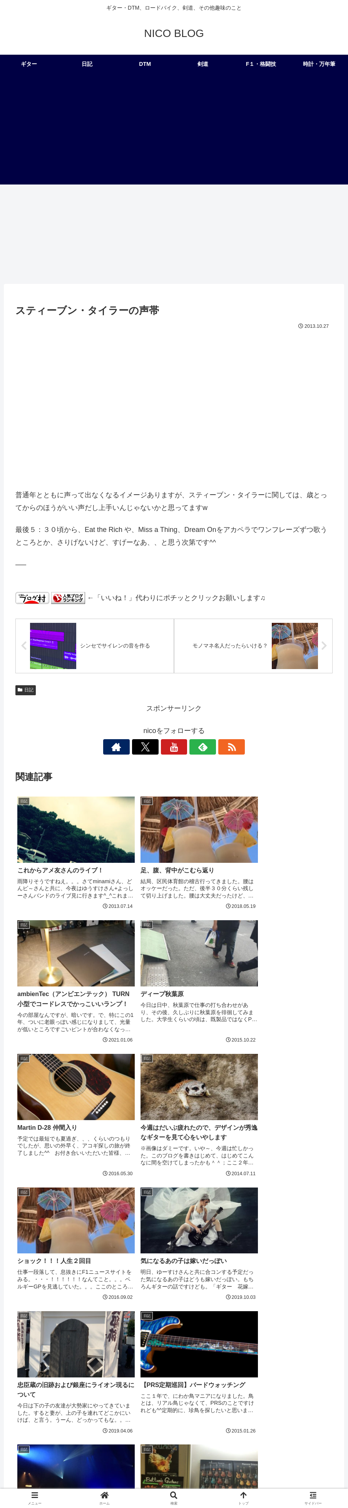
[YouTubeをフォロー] (174, 747)
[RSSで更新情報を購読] (209, 747)
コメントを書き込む (174, 1377)
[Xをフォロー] (156, 747)
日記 (25, 690)
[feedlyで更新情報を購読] (191, 747)
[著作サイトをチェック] (138, 747)
